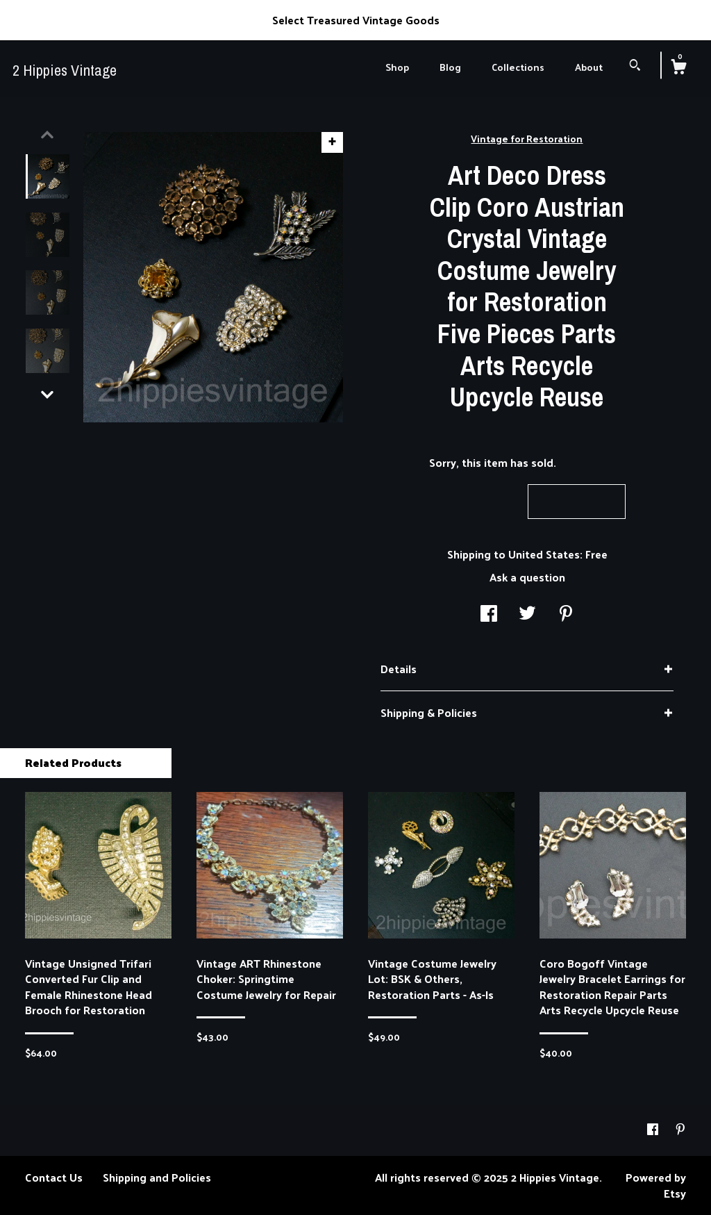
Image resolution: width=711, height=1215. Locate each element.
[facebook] (654, 1129)
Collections (518, 67)
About (589, 67)
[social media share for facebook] (488, 614)
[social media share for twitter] (527, 614)
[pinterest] (680, 1129)
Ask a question (527, 577)
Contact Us (54, 1177)
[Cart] (678, 68)
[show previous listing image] (47, 134)
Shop (397, 67)
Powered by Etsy (656, 1184)
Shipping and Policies (157, 1177)
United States (544, 554)
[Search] (635, 66)
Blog (450, 67)
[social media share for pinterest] (566, 614)
